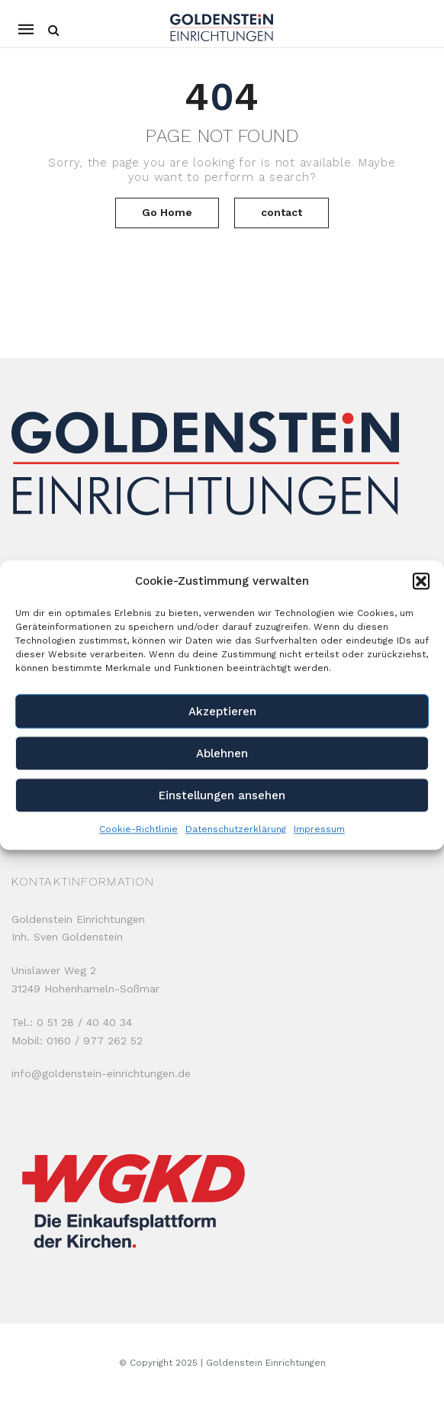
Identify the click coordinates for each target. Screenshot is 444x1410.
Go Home (167, 212)
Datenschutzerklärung (235, 829)
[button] (421, 581)
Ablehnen (222, 753)
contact (281, 212)
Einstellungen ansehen (222, 795)
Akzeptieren (222, 711)
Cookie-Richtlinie (138, 829)
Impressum (319, 829)
